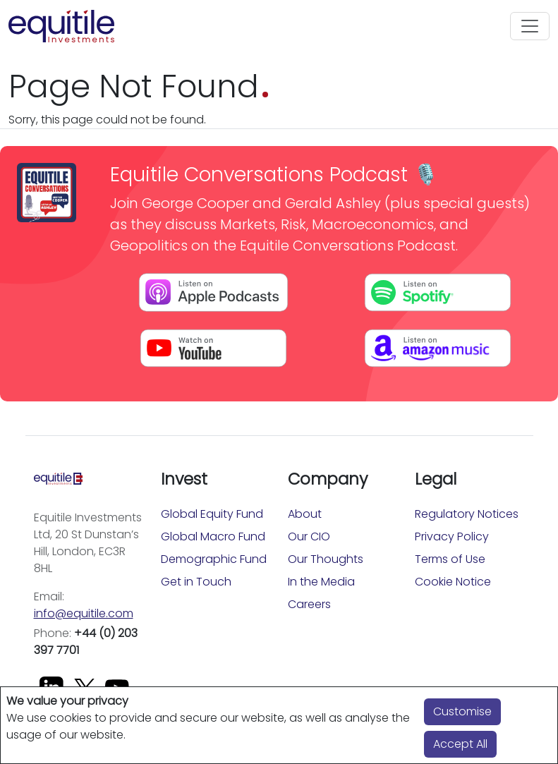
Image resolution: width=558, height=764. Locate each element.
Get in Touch (196, 582)
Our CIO (309, 536)
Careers (309, 604)
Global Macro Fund (213, 536)
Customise (462, 711)
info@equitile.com (83, 613)
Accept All (460, 744)
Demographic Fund (214, 559)
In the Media (321, 582)
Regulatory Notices (466, 514)
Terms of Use (450, 559)
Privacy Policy (452, 536)
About (305, 514)
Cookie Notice (453, 582)
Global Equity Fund (212, 514)
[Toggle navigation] (530, 26)
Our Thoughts (325, 559)
